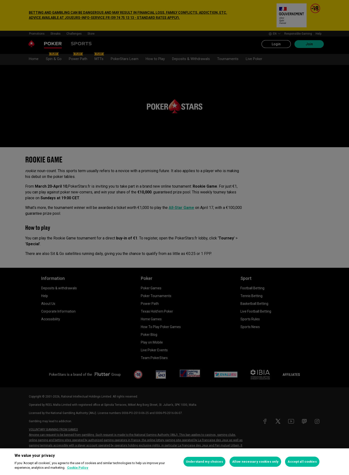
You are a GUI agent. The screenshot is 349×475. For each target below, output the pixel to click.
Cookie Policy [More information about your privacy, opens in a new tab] (77, 467)
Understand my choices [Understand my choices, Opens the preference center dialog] (204, 461)
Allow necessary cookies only (255, 461)
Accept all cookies (302, 461)
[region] (174, 461)
